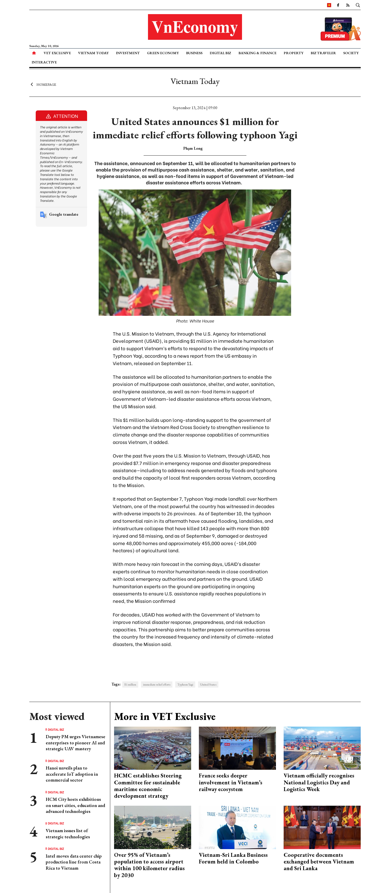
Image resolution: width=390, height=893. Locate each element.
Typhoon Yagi (185, 684)
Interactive (44, 62)
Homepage (42, 84)
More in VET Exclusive (165, 716)
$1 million (130, 684)
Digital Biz (220, 53)
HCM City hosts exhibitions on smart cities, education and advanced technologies (75, 805)
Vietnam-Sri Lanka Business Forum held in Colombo (233, 858)
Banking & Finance (257, 53)
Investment (128, 53)
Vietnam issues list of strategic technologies (68, 833)
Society (351, 53)
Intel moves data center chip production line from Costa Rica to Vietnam (74, 862)
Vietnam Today (93, 53)
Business (194, 53)
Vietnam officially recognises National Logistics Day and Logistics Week (319, 782)
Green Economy (163, 53)
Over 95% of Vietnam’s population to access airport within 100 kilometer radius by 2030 (149, 865)
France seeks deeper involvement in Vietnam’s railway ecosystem (230, 782)
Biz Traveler (323, 53)
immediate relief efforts (156, 684)
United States (208, 684)
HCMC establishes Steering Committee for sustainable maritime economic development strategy (148, 786)
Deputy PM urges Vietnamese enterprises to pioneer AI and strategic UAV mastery (75, 743)
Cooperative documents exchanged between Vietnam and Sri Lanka (319, 861)
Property (293, 53)
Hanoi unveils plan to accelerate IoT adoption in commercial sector (72, 774)
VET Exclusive (57, 53)
